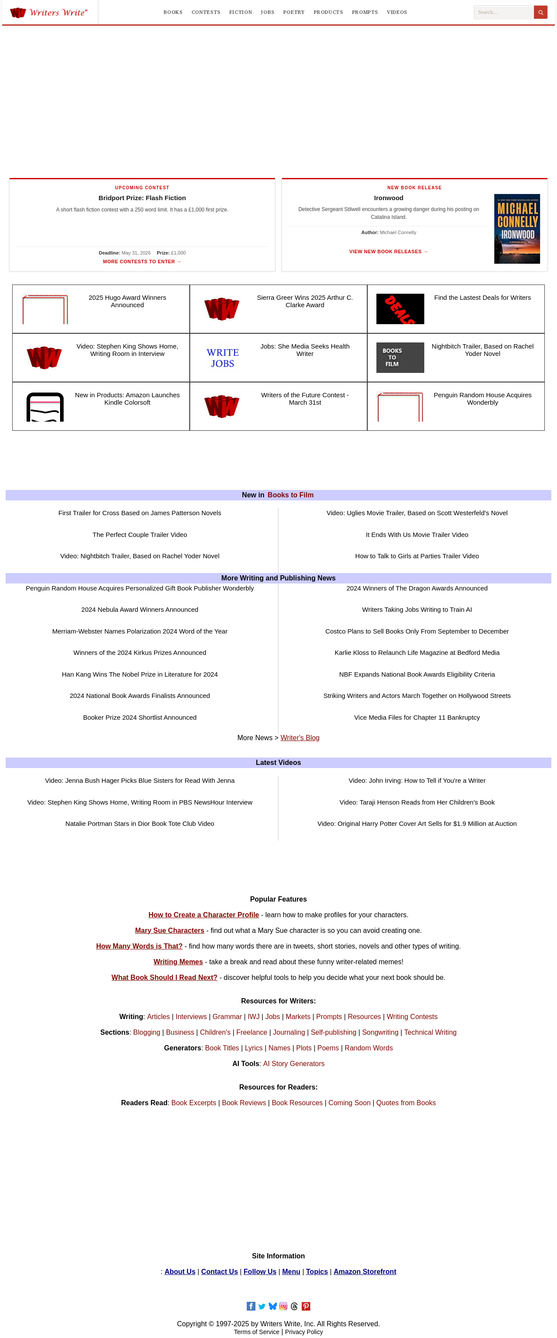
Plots (304, 1048)
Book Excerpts (193, 1103)
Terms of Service (256, 1331)
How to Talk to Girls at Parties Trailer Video (417, 556)
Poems (328, 1048)
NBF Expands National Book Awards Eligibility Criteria (417, 674)
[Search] (540, 12)
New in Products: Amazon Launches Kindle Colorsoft (127, 398)
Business (180, 1032)
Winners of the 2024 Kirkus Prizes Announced (140, 652)
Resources (364, 1016)
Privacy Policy (304, 1331)
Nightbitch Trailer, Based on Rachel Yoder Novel (483, 349)
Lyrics (254, 1048)
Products (328, 12)
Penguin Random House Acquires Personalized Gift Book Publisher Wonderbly (140, 588)
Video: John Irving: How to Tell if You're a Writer (417, 780)
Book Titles (222, 1048)
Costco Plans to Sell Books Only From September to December (417, 631)
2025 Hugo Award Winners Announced (127, 301)
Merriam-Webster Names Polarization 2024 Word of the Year (140, 631)
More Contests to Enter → (142, 261)
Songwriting (380, 1032)
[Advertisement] (278, 100)
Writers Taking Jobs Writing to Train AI (417, 609)
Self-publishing (333, 1032)
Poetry (294, 12)
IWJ (254, 1016)
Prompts (365, 12)
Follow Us (260, 1271)
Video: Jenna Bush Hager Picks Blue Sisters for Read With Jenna (140, 780)
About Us (179, 1271)
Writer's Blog (300, 737)
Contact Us (219, 1271)
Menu (291, 1271)
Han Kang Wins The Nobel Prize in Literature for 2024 (140, 674)
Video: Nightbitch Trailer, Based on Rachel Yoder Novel (139, 556)
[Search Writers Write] (504, 12)
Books (173, 12)
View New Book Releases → (388, 251)
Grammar (227, 1016)
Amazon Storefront (365, 1271)
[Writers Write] (53, 12)
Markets (298, 1016)
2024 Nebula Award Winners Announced (139, 609)
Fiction (240, 12)
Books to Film (291, 495)
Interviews (191, 1016)
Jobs (268, 12)
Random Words (369, 1048)
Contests (206, 12)
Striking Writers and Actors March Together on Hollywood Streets (416, 695)
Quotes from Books (406, 1103)
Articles (158, 1016)
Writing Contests (412, 1016)
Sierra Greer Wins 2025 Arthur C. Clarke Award (305, 301)
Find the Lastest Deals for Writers (482, 297)
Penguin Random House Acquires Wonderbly (483, 398)
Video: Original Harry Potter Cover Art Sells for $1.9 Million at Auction (417, 823)
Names (279, 1048)
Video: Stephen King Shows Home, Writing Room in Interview (127, 349)
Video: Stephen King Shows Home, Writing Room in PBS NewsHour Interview (139, 802)
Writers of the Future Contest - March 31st (305, 398)
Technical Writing (430, 1032)
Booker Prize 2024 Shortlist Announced (140, 717)
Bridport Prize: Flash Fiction (142, 197)
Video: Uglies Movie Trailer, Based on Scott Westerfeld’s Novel (417, 512)
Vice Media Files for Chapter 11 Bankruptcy (417, 717)
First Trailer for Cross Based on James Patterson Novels (139, 512)
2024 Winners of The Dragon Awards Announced (417, 588)
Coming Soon (350, 1103)
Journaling (289, 1032)
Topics (317, 1271)
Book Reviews (244, 1103)
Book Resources (297, 1103)
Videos (397, 12)
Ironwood (389, 197)
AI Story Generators (294, 1063)
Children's (215, 1032)
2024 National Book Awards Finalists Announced (140, 695)
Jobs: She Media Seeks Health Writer (304, 349)
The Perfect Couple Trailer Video (140, 534)
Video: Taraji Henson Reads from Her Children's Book (417, 802)
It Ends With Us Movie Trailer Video (417, 534)
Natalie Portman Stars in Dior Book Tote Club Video (139, 823)
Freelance (251, 1032)
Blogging (146, 1032)
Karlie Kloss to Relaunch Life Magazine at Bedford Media (417, 652)
